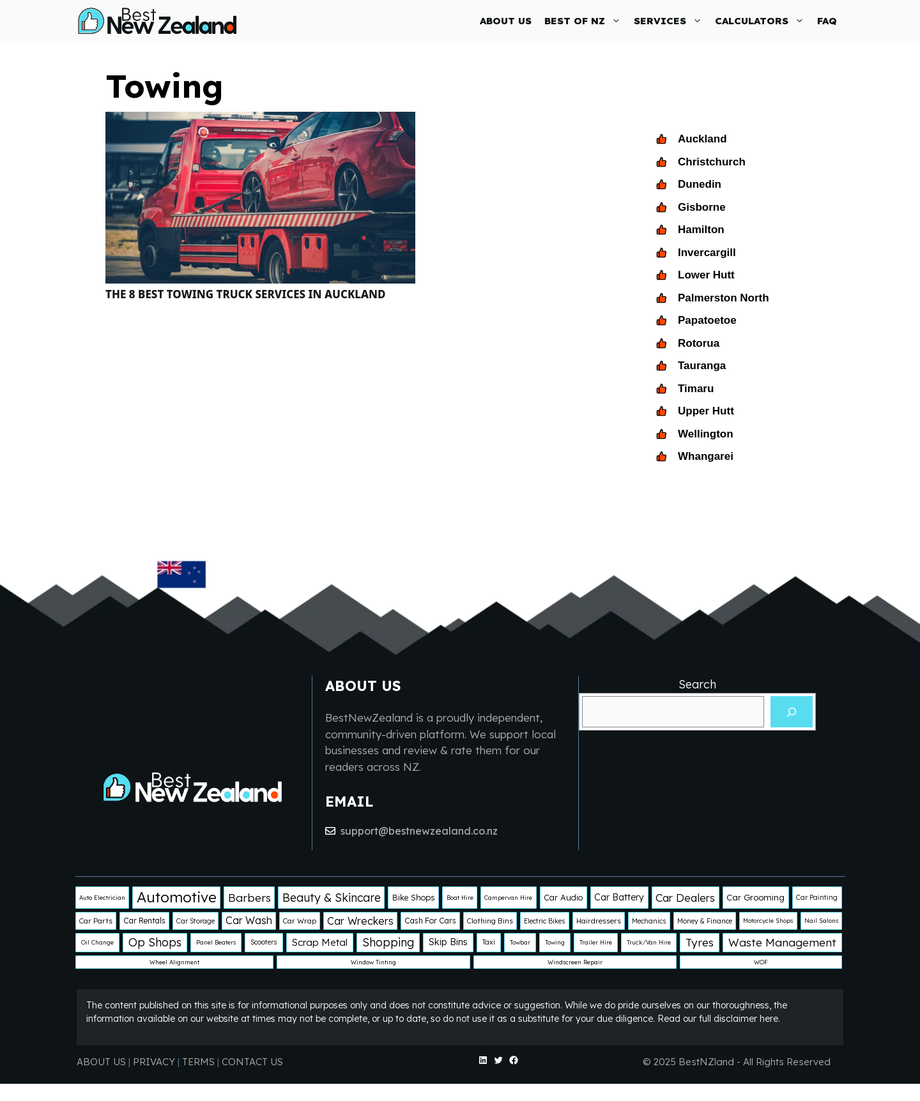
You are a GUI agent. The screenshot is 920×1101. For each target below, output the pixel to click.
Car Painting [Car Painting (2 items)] (817, 897)
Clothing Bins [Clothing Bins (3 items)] (490, 920)
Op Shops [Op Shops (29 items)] (154, 942)
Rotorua (698, 343)
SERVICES (671, 21)
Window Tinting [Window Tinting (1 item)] (373, 962)
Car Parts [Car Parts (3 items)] (95, 920)
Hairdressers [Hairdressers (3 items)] (598, 920)
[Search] (791, 711)
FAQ (827, 21)
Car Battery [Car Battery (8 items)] (619, 897)
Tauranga (702, 366)
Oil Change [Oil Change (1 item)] (97, 942)
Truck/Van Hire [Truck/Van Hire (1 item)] (649, 942)
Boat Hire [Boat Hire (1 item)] (460, 897)
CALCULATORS (763, 21)
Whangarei (705, 456)
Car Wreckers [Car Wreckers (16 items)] (360, 921)
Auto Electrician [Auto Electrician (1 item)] (102, 897)
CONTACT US (252, 1062)
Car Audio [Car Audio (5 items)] (563, 897)
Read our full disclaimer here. (718, 1018)
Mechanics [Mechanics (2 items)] (649, 920)
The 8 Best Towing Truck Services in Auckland (245, 294)
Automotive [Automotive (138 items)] (177, 897)
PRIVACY (155, 1062)
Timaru (696, 389)
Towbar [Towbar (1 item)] (520, 942)
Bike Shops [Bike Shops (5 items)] (413, 897)
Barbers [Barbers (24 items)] (249, 897)
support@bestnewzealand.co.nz (419, 830)
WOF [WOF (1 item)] (761, 962)
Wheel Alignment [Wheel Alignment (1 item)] (174, 962)
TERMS (198, 1062)
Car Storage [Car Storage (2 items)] (195, 920)
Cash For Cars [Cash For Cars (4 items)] (430, 920)
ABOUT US (506, 21)
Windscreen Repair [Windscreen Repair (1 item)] (575, 962)
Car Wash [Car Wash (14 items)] (249, 920)
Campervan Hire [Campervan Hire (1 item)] (508, 897)
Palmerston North (723, 298)
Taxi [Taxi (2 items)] (488, 942)
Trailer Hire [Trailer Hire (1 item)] (595, 942)
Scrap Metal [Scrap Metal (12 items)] (320, 942)
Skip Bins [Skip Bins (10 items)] (448, 942)
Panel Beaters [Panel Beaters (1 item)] (216, 942)
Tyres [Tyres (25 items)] (700, 942)
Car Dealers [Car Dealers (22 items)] (685, 897)
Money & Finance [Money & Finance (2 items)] (704, 920)
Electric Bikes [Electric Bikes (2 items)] (544, 920)
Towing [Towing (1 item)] (555, 942)
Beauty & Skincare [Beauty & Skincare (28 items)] (331, 897)
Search (697, 684)
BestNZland (706, 1062)
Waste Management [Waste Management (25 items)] (782, 942)
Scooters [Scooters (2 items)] (263, 942)
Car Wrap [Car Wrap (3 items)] (299, 920)
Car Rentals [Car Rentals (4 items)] (144, 920)
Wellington (705, 434)
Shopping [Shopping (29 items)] (388, 942)
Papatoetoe (707, 320)
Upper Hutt (706, 411)
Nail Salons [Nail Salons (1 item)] (821, 920)
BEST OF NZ (585, 21)
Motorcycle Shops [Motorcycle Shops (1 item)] (768, 920)
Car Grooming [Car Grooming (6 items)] (755, 897)
